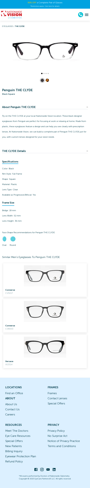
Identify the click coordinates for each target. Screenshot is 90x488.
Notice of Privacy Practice (64, 441)
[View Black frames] (42, 80)
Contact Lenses (57, 398)
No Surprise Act (57, 435)
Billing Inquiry (13, 451)
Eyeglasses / (8, 26)
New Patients (13, 446)
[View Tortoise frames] (47, 80)
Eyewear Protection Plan (20, 456)
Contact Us (12, 409)
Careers (10, 414)
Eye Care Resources (17, 435)
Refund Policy (14, 461)
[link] (45, 280)
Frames (52, 393)
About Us (11, 404)
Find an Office (14, 393)
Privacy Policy (56, 430)
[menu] (86, 14)
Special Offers (56, 403)
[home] (11, 15)
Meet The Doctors (16, 430)
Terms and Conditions (62, 446)
